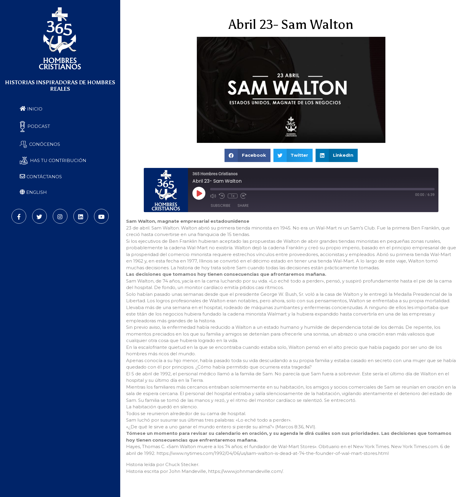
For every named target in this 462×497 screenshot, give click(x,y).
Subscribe (220, 205)
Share (243, 205)
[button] (247, 155)
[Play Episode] (198, 193)
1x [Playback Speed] (233, 196)
